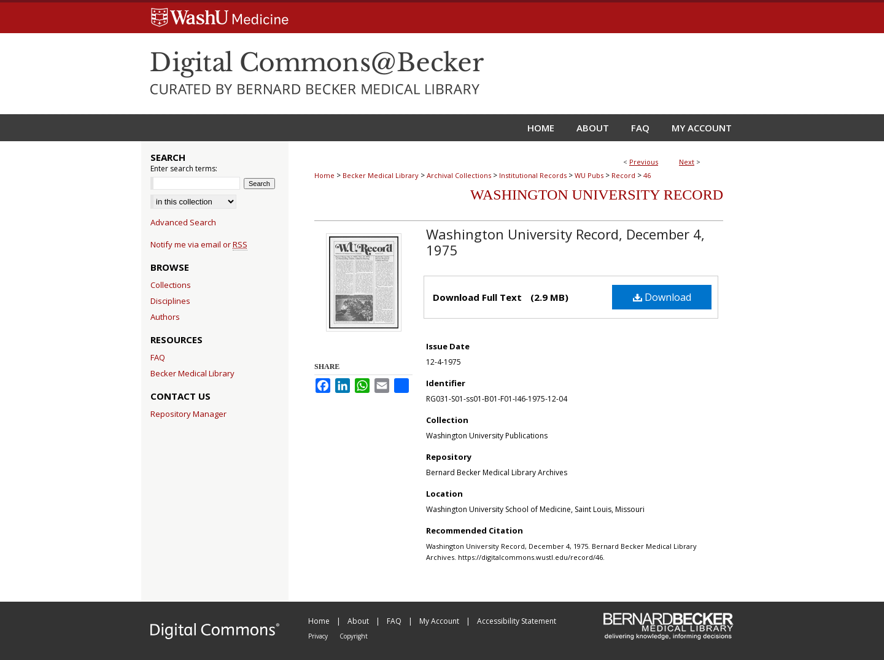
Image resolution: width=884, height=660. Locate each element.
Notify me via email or (198, 244)
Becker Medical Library (381, 175)
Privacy (319, 636)
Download (662, 297)
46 (647, 175)
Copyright (353, 636)
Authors (165, 316)
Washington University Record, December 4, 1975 (565, 242)
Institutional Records (533, 175)
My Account (440, 621)
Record (623, 175)
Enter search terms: (183, 168)
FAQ (157, 357)
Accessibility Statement (516, 621)
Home (324, 175)
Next (686, 161)
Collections (170, 284)
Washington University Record (596, 195)
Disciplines (170, 300)
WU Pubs (589, 175)
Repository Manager (188, 413)
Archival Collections (459, 175)
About (359, 621)
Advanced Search (183, 222)
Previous (643, 161)
